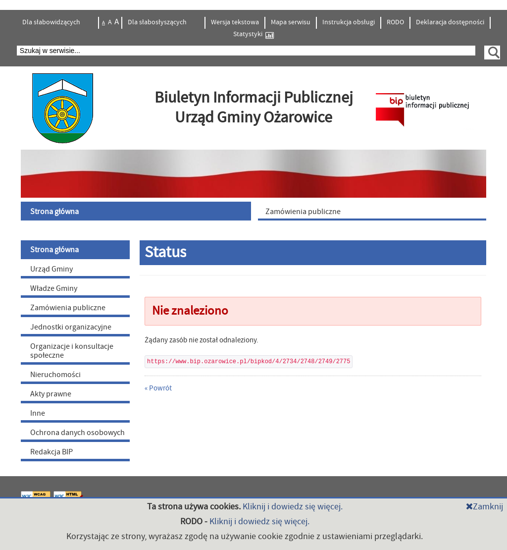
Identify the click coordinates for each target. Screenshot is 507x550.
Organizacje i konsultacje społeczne (71, 350)
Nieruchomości (55, 375)
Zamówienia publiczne (67, 308)
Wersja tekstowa (235, 22)
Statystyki (253, 34)
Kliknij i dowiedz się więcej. (293, 506)
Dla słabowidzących (52, 22)
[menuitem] (137, 211)
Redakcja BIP (51, 452)
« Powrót (158, 388)
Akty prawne (50, 394)
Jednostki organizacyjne (70, 327)
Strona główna (54, 250)
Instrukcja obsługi (348, 22)
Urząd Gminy (51, 269)
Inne (37, 413)
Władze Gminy (53, 288)
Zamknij (484, 506)
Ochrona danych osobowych (77, 433)
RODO (395, 22)
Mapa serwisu (290, 22)
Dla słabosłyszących (158, 22)
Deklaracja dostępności (450, 22)
